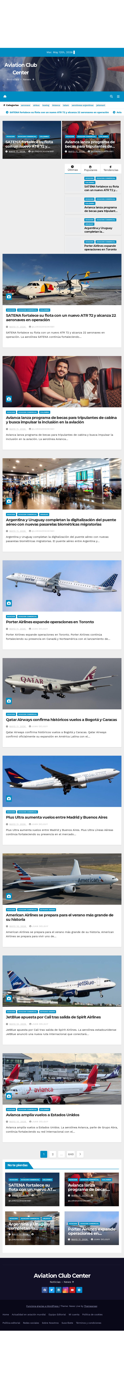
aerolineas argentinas (82, 105)
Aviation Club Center (62, 1275)
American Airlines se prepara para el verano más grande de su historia (59, 917)
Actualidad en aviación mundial (29, 1314)
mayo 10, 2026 (18, 926)
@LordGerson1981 (41, 152)
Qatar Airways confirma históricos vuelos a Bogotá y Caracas (61, 720)
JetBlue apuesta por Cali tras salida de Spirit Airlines (53, 1017)
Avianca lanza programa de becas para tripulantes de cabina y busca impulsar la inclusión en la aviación (90, 149)
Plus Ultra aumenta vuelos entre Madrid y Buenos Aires (56, 817)
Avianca (56, 105)
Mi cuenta (74, 1314)
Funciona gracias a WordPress (42, 1306)
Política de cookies (92, 1314)
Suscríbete (67, 1323)
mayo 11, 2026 (17, 152)
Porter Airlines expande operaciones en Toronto (100, 247)
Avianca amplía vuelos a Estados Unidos (42, 1115)
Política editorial (11, 1323)
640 (71, 1154)
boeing (46, 105)
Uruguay (89, 224)
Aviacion (10, 137)
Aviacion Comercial (27, 137)
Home (6, 1314)
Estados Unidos (47, 910)
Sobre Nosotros (50, 1323)
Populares (90, 169)
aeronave (25, 105)
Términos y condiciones (88, 1323)
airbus (36, 105)
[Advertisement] (56, 24)
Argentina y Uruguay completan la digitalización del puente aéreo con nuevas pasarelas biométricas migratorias (61, 522)
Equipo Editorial (57, 1314)
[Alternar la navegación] (118, 97)
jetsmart (100, 105)
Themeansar (90, 1306)
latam (66, 105)
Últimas (72, 169)
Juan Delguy (38, 629)
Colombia (44, 137)
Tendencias (110, 169)
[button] (111, 96)
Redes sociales (31, 1323)
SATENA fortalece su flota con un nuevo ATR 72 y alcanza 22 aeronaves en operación (29, 149)
